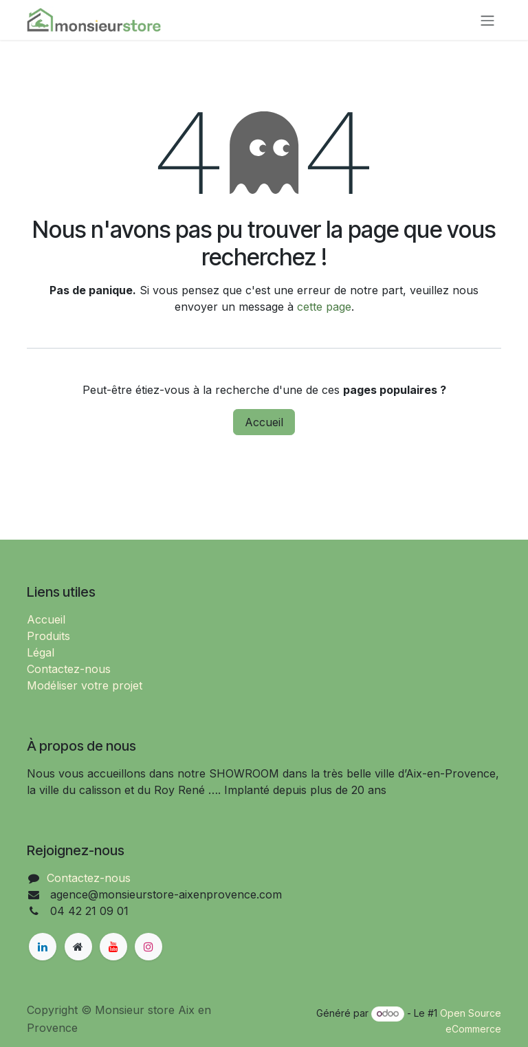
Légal (40, 652)
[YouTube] (113, 946)
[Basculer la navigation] (487, 19)
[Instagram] (148, 946)
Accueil (264, 422)
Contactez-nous (69, 669)
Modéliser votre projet (84, 685)
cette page (324, 306)
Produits (48, 636)
